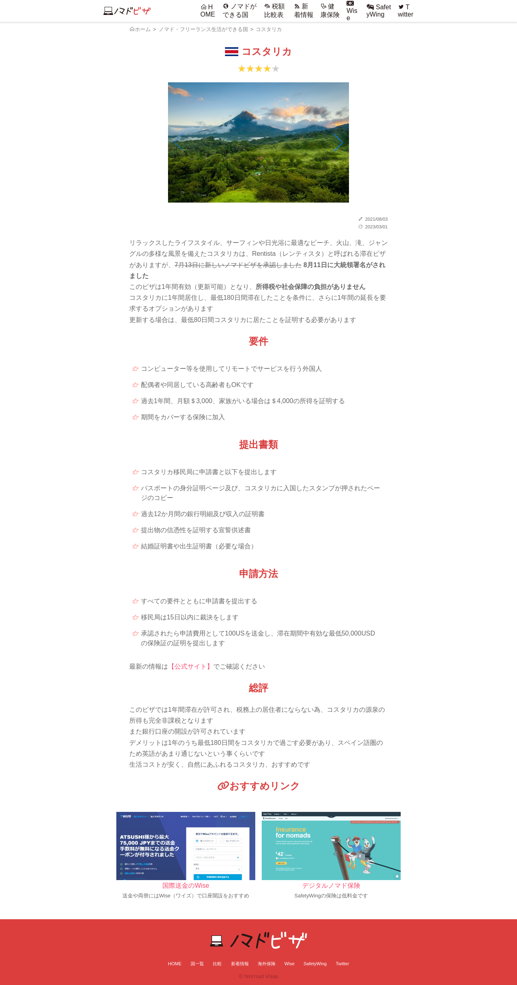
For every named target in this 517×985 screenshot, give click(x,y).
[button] (338, 142)
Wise (352, 10)
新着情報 (240, 963)
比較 (217, 963)
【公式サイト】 (190, 666)
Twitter (405, 11)
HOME (207, 11)
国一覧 (197, 963)
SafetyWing (378, 11)
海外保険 (266, 963)
